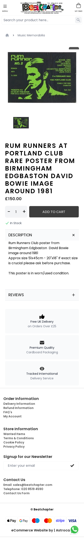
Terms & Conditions (18, 438)
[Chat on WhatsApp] (74, 529)
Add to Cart (53, 211)
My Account (12, 416)
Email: (27, 485)
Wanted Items (14, 434)
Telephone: (23, 489)
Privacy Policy (14, 446)
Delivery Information (19, 404)
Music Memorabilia (31, 35)
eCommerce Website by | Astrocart (42, 530)
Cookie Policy (13, 442)
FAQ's (7, 412)
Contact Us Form (16, 493)
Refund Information (18, 408)
